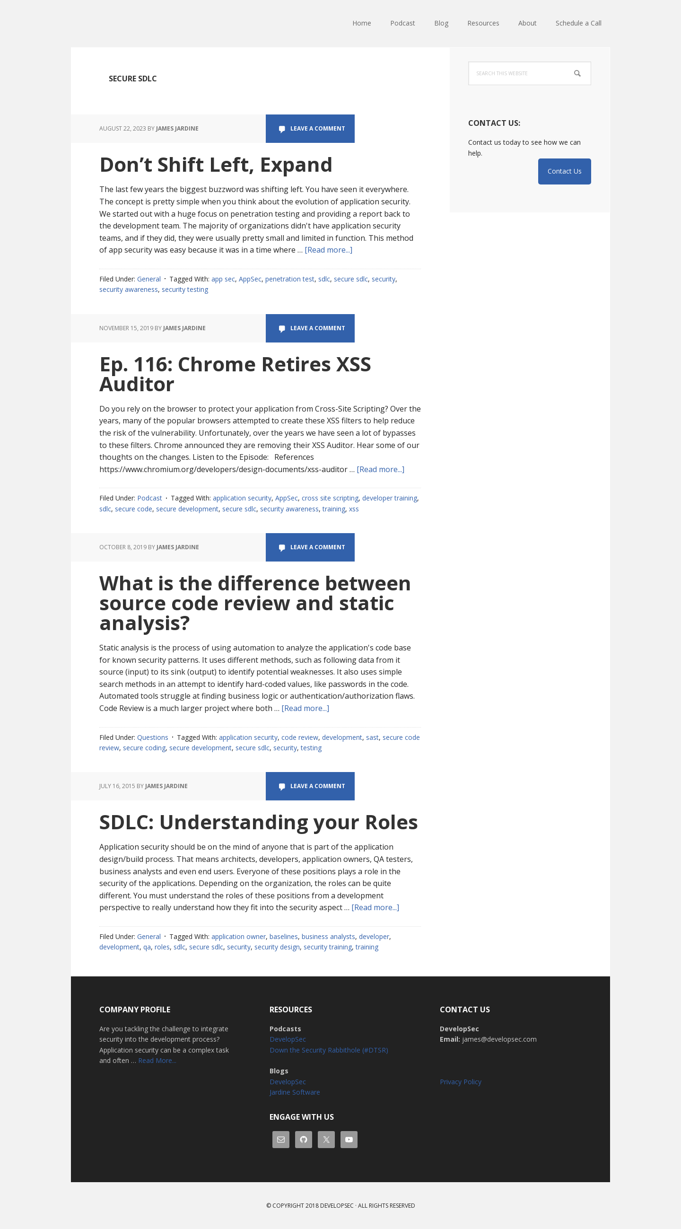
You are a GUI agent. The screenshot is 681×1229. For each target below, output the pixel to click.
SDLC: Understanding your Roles (258, 821)
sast (372, 737)
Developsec (337, 1206)
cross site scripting (330, 497)
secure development (187, 508)
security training (328, 946)
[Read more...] (328, 250)
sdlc (324, 278)
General (149, 278)
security (383, 278)
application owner (238, 936)
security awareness (128, 289)
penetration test (289, 278)
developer (374, 936)
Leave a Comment (317, 128)
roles (162, 946)
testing (311, 747)
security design (277, 946)
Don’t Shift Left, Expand (216, 163)
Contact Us (565, 171)
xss (354, 508)
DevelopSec (132, 23)
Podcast (149, 497)
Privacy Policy (460, 1081)
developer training (389, 497)
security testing (185, 289)
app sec (223, 278)
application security (242, 497)
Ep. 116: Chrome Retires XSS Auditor (235, 373)
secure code (133, 508)
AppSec (250, 278)
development (342, 737)
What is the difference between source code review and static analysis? (255, 602)
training (334, 508)
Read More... (157, 1060)
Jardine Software (295, 1092)
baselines (284, 936)
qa (147, 946)
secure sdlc (351, 278)
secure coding (144, 747)
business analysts (328, 936)
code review (299, 737)
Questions (152, 737)
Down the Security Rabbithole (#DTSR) (329, 1049)
